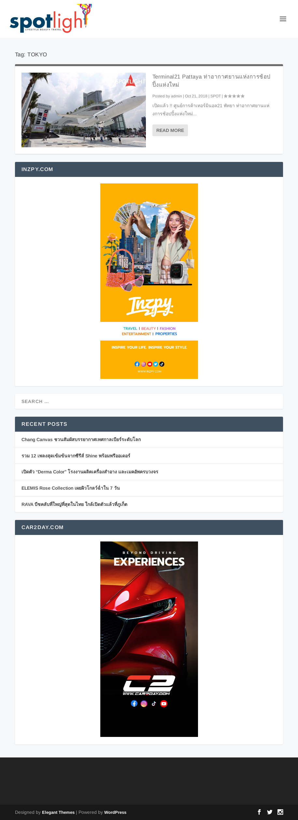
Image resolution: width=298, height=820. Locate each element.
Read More (170, 130)
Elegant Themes (58, 812)
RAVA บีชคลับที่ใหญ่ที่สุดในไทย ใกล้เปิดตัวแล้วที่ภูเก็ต (74, 504)
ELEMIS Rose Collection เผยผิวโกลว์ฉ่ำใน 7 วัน (70, 488)
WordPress (115, 812)
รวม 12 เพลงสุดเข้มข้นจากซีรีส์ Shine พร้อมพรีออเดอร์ (75, 455)
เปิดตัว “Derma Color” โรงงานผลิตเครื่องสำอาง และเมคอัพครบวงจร (89, 471)
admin (176, 96)
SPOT (215, 96)
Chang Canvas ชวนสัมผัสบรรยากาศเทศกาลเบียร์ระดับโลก (81, 439)
